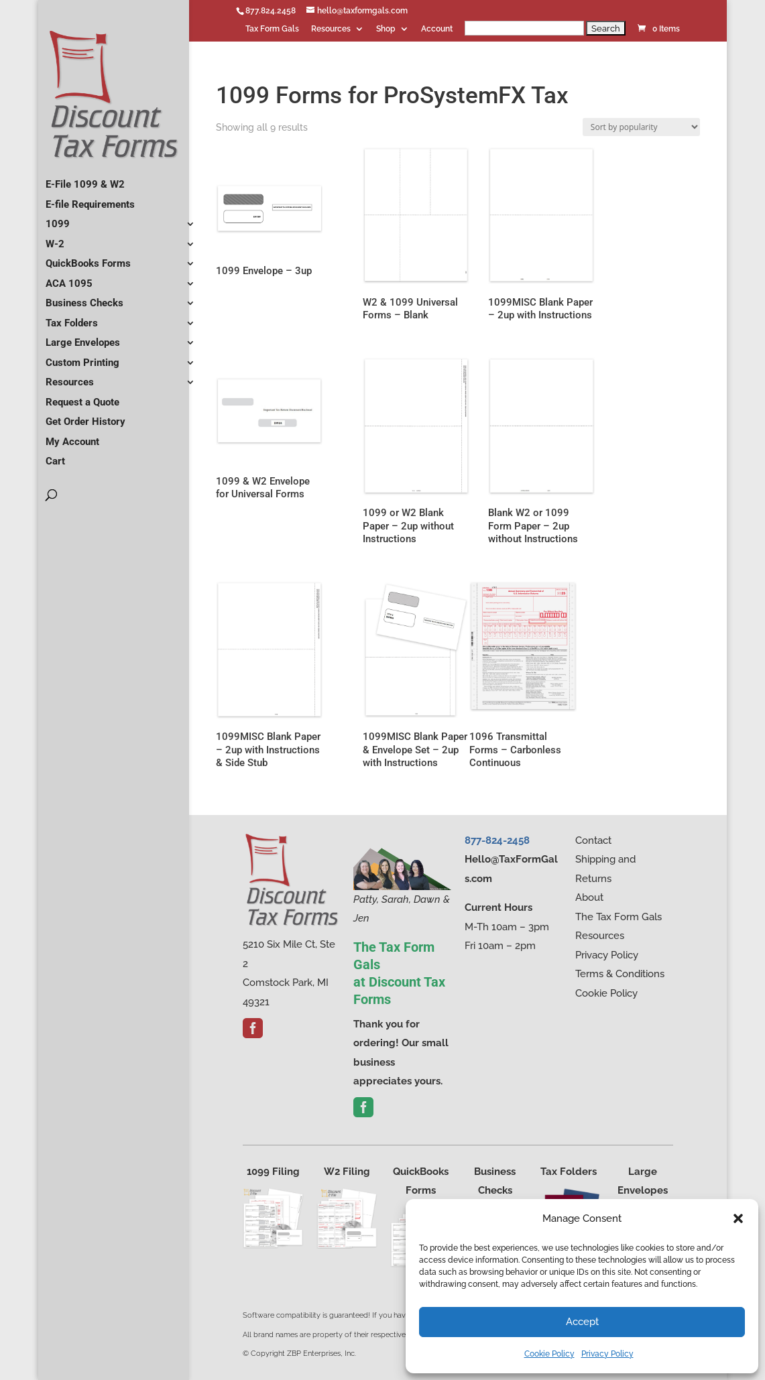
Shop (386, 29)
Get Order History (85, 416)
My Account (72, 436)
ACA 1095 (69, 278)
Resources (331, 29)
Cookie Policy (549, 1354)
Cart (55, 455)
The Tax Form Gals (618, 917)
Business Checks (84, 297)
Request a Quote (82, 396)
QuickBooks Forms (88, 258)
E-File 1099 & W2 (85, 179)
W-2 (55, 238)
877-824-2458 (497, 840)
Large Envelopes (83, 337)
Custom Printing (82, 357)
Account (437, 29)
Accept (582, 1322)
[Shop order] (641, 127)
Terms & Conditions (619, 974)
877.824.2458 (270, 10)
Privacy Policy (607, 1354)
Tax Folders (72, 317)
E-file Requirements (90, 199)
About (589, 897)
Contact (593, 840)
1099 (58, 218)
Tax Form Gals (272, 29)
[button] (738, 1218)
